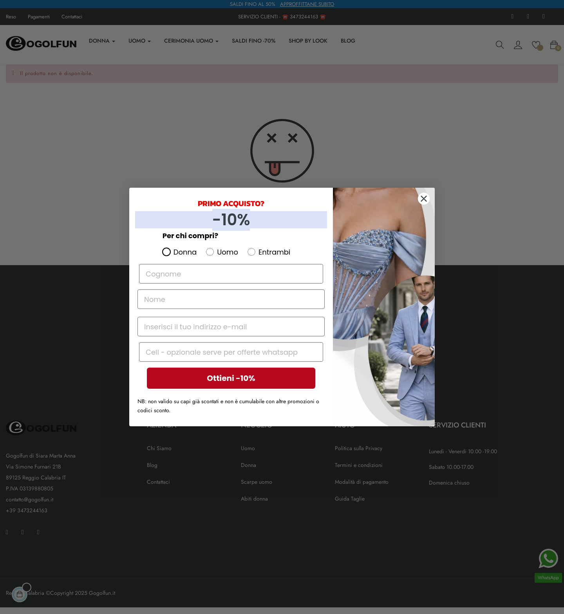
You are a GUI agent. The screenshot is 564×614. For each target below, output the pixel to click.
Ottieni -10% (231, 378)
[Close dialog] (424, 198)
